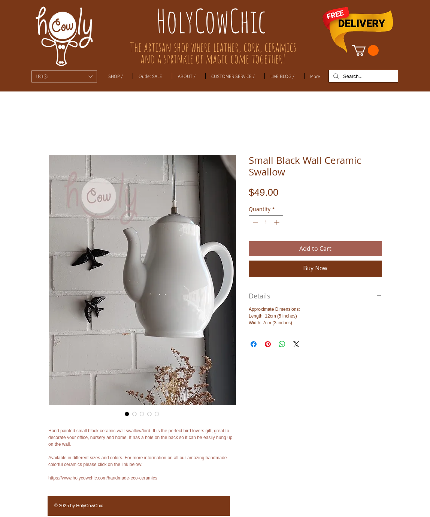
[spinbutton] (266, 222)
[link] (365, 50)
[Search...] (362, 76)
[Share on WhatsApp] (282, 344)
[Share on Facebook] (253, 344)
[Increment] (277, 222)
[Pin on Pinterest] (267, 344)
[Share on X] (296, 344)
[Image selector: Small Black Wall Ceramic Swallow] (127, 414)
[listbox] (64, 76)
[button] (64, 76)
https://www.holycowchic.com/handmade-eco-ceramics (102, 478)
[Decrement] (254, 222)
